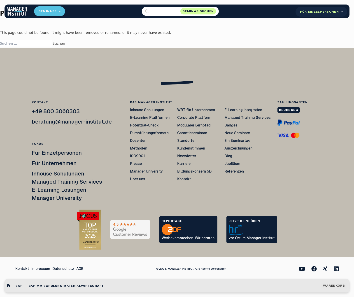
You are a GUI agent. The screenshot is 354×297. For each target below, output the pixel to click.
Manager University (57, 198)
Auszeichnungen (238, 148)
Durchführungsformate (149, 133)
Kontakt (184, 179)
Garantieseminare (192, 133)
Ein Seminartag (237, 140)
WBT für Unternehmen (196, 110)
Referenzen (234, 171)
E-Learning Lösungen (59, 190)
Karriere (184, 163)
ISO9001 (137, 156)
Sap (19, 286)
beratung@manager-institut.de (72, 122)
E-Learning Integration (243, 110)
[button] (180, 11)
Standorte (185, 140)
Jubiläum (232, 163)
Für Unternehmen (54, 163)
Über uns (137, 179)
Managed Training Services (67, 182)
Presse (136, 163)
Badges (231, 125)
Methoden (138, 148)
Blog (228, 156)
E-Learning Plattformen (150, 117)
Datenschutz (63, 269)
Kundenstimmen (191, 148)
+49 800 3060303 (56, 111)
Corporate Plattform (194, 117)
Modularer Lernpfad (194, 125)
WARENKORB (334, 285)
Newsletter (186, 156)
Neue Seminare (237, 133)
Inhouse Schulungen (58, 174)
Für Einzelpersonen (57, 153)
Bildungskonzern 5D (194, 171)
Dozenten (138, 140)
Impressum (40, 269)
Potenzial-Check (144, 125)
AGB (80, 269)
